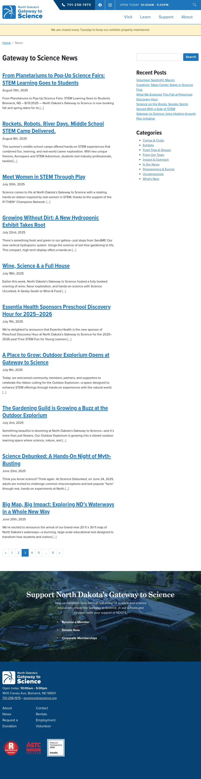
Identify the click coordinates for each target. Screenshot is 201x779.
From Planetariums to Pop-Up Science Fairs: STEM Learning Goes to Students (53, 79)
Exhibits (148, 145)
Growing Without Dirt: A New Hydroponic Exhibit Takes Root (50, 221)
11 (53, 553)
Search (191, 57)
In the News (151, 164)
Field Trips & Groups (157, 150)
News (6, 714)
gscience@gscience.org (40, 698)
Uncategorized (153, 174)
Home (6, 43)
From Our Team (153, 155)
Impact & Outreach (156, 160)
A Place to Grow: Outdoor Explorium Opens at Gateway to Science (55, 358)
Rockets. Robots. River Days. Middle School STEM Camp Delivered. (53, 127)
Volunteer (43, 726)
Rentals (41, 714)
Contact (42, 708)
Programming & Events (158, 169)
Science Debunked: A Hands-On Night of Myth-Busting (56, 459)
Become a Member (72, 622)
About (187, 17)
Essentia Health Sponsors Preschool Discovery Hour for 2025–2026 (56, 310)
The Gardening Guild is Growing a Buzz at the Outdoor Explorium (55, 411)
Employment (45, 720)
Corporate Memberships (76, 638)
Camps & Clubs (153, 140)
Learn (145, 17)
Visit (128, 17)
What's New (151, 179)
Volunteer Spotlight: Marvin (155, 80)
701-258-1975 (79, 5)
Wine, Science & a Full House (36, 265)
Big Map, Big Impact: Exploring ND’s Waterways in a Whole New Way (58, 508)
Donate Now (68, 630)
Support (166, 17)
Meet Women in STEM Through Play (43, 176)
